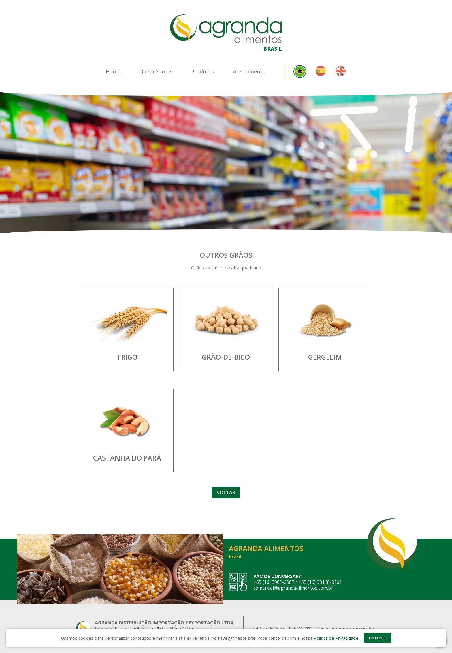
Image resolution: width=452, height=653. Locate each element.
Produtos (202, 71)
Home (113, 71)
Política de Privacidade (336, 638)
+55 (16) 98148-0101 (320, 582)
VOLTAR (226, 492)
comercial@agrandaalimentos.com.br (293, 588)
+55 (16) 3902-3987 (273, 582)
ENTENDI (378, 638)
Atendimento (249, 71)
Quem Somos (155, 71)
